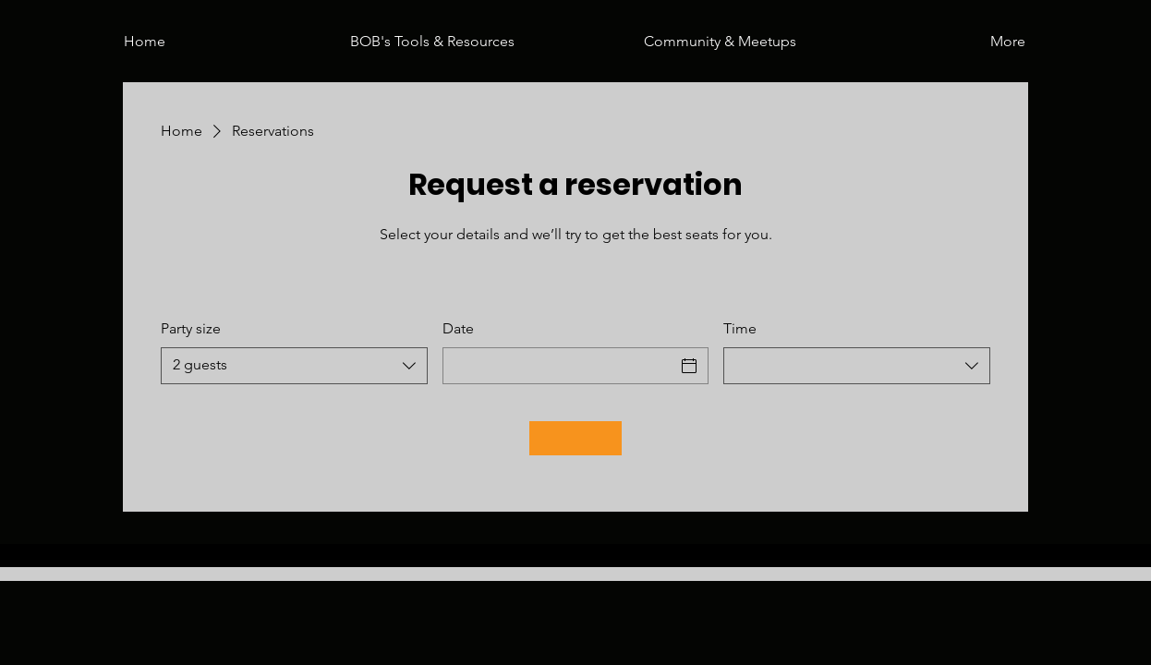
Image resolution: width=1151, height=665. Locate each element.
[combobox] (294, 365)
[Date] (559, 365)
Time (740, 328)
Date (458, 328)
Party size (191, 328)
